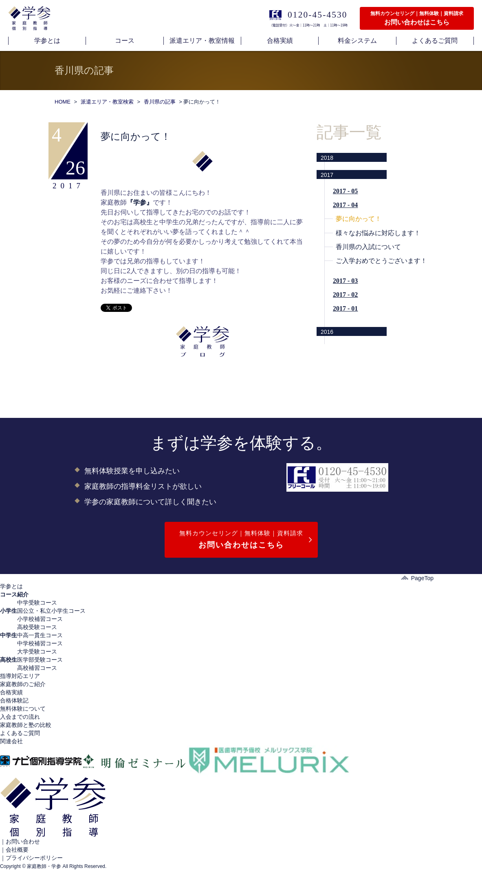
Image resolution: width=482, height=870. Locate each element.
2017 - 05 (345, 191)
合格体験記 (14, 700)
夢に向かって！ (358, 218)
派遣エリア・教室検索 (107, 102)
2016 (327, 332)
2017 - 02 (345, 294)
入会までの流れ (20, 716)
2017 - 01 (345, 308)
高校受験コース (37, 627)
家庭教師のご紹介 (23, 684)
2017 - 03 (345, 280)
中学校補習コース (40, 643)
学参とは (11, 586)
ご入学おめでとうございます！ (381, 260)
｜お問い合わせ (20, 841)
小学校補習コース (40, 619)
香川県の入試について (368, 246)
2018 (327, 158)
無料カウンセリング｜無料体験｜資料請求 (241, 540)
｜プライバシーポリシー (31, 858)
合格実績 (11, 692)
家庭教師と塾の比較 (25, 725)
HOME (62, 102)
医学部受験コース (40, 659)
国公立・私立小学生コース (51, 610)
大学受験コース (37, 651)
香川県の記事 (160, 102)
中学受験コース (37, 602)
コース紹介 (14, 594)
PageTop (417, 578)
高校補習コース (37, 668)
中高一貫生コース (40, 635)
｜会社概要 (14, 849)
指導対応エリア (20, 676)
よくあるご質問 (20, 733)
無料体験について (23, 708)
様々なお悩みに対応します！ (378, 233)
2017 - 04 (345, 204)
